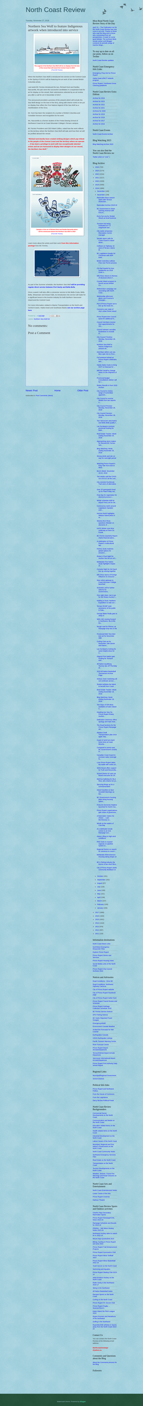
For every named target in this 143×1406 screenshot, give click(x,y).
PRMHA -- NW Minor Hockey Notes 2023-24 (103, 1229)
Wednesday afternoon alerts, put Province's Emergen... (105, 298)
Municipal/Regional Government (104, 1075)
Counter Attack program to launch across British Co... (106, 283)
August (100, 883)
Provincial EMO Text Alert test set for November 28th (106, 636)
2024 (97, 167)
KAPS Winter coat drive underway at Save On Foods (105, 530)
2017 (97, 912)
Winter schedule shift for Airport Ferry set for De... (107, 501)
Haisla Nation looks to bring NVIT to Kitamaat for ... (107, 366)
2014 (97, 923)
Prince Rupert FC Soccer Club (104, 1303)
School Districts (98, 1079)
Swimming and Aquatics (101, 1269)
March (99, 901)
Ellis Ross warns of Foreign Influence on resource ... (107, 576)
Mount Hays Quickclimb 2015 (103, 1239)
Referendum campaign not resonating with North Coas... (106, 291)
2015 (97, 919)
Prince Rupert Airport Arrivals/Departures (100, 1049)
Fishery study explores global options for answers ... (105, 551)
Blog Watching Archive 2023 (103, 144)
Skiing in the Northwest (101, 1288)
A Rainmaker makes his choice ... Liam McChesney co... (105, 818)
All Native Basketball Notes (103, 1291)
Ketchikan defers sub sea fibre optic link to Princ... (106, 353)
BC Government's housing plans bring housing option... (106, 799)
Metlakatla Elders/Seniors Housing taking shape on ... (107, 857)
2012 (97, 930)
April (99, 897)
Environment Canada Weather (104, 1026)
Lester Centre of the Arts (102, 1193)
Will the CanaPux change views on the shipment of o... (107, 372)
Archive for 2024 (99, 98)
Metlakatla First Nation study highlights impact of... (106, 564)
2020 (97, 181)
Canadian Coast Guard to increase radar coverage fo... (106, 757)
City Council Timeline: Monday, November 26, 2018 (106, 339)
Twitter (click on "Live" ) (101, 157)
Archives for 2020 (99, 111)
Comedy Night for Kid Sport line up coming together (107, 570)
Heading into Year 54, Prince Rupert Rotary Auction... (105, 714)
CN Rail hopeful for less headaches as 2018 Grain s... (105, 270)
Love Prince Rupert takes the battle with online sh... (107, 763)
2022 (97, 174)
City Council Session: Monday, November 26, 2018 (106, 415)
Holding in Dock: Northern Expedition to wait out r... (106, 602)
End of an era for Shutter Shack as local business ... (106, 218)
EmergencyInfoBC (99, 1023)
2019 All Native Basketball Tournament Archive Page (106, 673)
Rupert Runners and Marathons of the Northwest (104, 1317)
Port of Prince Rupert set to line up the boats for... (107, 305)
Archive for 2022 (99, 105)
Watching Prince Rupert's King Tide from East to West (106, 465)
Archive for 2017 (99, 121)
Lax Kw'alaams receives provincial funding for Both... (105, 428)
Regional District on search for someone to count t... (107, 850)
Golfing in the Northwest (101, 1322)
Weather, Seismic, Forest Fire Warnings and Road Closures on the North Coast (104, 1175)
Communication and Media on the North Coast (104, 1121)
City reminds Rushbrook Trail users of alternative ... (106, 484)
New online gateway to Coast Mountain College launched (106, 582)
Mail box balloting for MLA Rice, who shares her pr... (107, 780)
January (100, 908)
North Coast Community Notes (104, 1151)
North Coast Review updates (103, 60)
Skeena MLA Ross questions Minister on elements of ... (105, 523)
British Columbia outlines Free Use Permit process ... (107, 263)
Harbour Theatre (99, 1200)
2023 (97, 171)
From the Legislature (100, 1097)
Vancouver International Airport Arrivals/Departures (104, 1059)
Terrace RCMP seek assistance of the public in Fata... (106, 608)
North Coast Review (55, 9)
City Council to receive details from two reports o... (106, 400)
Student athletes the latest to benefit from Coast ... (106, 685)
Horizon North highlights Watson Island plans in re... (106, 515)
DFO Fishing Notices (100, 1015)
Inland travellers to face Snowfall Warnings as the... (105, 792)
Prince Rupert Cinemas (101, 1197)
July (99, 887)
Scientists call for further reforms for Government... (105, 590)
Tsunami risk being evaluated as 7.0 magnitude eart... (104, 225)
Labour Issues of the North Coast (105, 1141)
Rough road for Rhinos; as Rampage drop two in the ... (107, 628)
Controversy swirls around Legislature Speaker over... (106, 508)
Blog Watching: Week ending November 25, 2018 (105, 450)
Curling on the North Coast (102, 1299)
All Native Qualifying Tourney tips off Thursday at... (107, 666)
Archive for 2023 (99, 101)
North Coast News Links (101, 944)
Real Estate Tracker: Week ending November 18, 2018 (106, 692)
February (100, 904)
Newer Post (32, 390)
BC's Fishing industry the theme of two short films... (107, 863)
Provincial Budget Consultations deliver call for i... (107, 380)
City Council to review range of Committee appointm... (105, 393)
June (99, 890)
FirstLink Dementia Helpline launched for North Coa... (107, 806)
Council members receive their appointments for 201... (106, 324)
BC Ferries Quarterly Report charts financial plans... (107, 537)
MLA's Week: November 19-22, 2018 (106, 472)
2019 (97, 185)
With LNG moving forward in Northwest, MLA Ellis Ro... (106, 621)
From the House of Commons (103, 1094)
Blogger (83, 1401)
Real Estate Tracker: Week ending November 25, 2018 (106, 436)
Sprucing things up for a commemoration (105, 785)
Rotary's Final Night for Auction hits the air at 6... (107, 557)
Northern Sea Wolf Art (42, 319)
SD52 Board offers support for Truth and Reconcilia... (107, 769)
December (101, 191)
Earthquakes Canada (100, 1035)
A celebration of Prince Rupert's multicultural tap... (105, 543)
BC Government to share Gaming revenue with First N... (106, 210)
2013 (97, 926)
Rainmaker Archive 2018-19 (107, 205)
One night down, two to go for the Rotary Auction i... (107, 596)
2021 (97, 178)
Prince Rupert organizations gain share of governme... (107, 811)
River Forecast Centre (101, 1044)
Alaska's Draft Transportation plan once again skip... (107, 734)
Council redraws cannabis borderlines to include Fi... (106, 331)
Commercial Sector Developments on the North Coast (103, 1115)
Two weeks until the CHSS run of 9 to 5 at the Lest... (107, 477)
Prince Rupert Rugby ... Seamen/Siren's (101, 1307)
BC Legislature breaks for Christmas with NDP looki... (106, 255)
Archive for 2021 (99, 108)
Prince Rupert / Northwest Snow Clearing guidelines (104, 84)
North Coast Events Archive (103, 134)
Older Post (82, 390)
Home (57, 390)
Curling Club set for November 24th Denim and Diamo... (106, 643)
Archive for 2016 (99, 124)
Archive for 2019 (99, 114)
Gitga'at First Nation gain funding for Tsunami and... (106, 658)
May (99, 894)
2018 (97, 188)
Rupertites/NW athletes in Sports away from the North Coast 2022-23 (105, 1327)
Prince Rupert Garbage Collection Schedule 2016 (102, 1007)
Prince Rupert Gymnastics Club (104, 1252)
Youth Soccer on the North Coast (105, 1266)
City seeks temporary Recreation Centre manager (104, 233)
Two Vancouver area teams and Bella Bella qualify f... (107, 422)
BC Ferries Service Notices (103, 1011)
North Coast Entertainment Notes (105, 1190)
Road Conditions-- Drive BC (103, 981)
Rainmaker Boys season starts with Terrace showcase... (106, 199)
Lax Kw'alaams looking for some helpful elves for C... (106, 651)
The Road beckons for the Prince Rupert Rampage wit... (106, 727)
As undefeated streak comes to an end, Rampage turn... (104, 831)
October (100, 876)
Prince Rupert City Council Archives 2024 (102, 970)
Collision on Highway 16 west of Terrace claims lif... (106, 248)
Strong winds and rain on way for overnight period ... (106, 458)
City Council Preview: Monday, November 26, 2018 (106, 408)
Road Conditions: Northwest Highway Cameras (103, 985)
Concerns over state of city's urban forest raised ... (106, 311)
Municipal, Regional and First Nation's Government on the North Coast (103, 1146)
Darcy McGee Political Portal (103, 1100)
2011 (97, 934)
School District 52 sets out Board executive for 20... (106, 774)
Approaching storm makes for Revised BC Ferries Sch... (106, 443)
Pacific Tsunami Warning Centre (104, 1041)
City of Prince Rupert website (103, 989)
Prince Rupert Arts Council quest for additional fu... (106, 318)
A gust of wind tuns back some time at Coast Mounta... (106, 742)
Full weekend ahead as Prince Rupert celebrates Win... (107, 359)
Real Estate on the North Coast (104, 1160)
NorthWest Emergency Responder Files (101, 948)
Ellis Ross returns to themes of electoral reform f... (107, 277)
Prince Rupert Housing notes (103, 961)
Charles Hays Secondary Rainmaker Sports (102, 1214)
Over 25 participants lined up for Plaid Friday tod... (106, 490)
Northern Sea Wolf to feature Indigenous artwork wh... (104, 346)
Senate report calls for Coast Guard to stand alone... (105, 240)
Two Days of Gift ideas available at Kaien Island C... (106, 707)
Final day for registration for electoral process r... (107, 496)
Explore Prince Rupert (101, 952)
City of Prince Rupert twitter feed (104, 998)
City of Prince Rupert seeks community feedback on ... (107, 869)
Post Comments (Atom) (44, 395)
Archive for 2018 (99, 117)
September (101, 880)
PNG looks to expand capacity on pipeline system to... (105, 844)
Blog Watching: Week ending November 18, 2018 (105, 699)
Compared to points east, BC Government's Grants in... (107, 749)
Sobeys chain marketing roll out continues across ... (107, 680)
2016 (97, 916)
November (101, 195)
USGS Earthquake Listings (102, 1038)
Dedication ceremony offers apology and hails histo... (107, 721)
